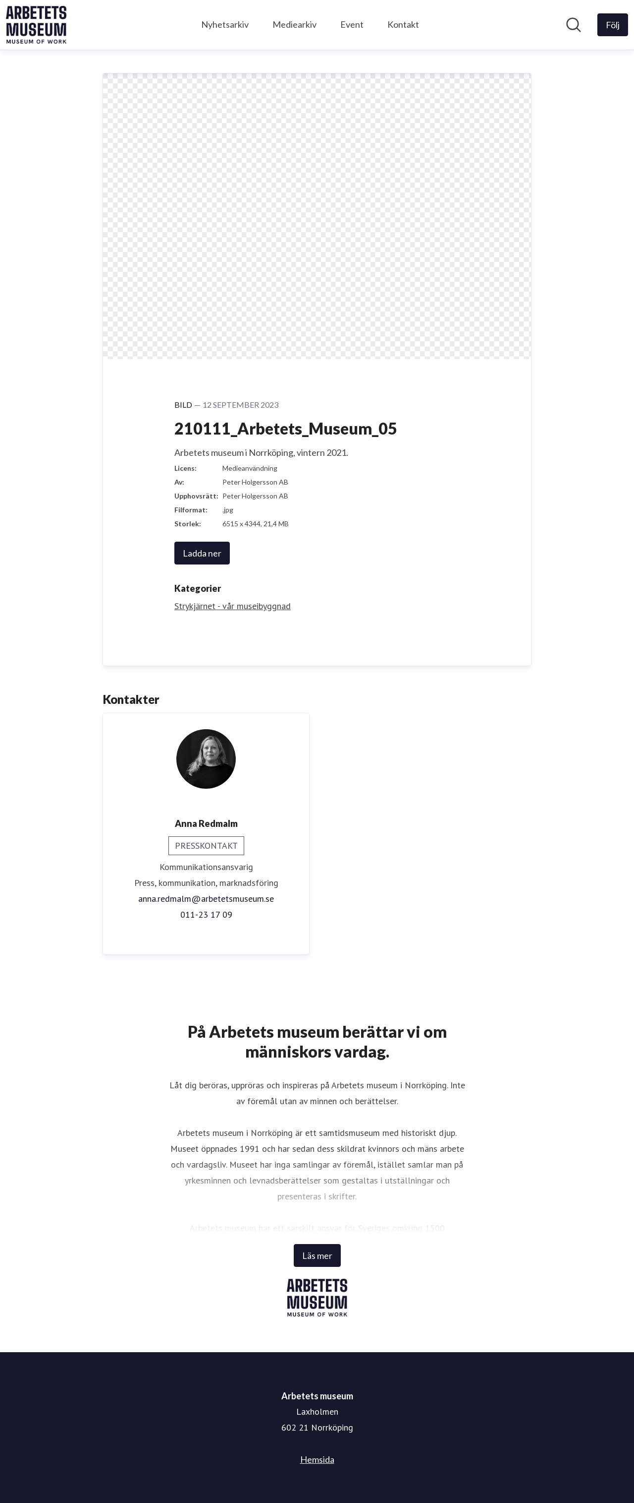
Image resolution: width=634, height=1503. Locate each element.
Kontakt (403, 24)
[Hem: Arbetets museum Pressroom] (36, 25)
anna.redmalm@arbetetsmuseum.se (206, 898)
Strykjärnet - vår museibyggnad (232, 606)
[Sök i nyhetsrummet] (573, 25)
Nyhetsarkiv (225, 24)
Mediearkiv (294, 24)
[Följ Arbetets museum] (612, 24)
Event (352, 24)
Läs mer (317, 1255)
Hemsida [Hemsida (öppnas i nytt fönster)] (317, 1459)
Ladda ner (202, 553)
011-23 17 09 (206, 914)
